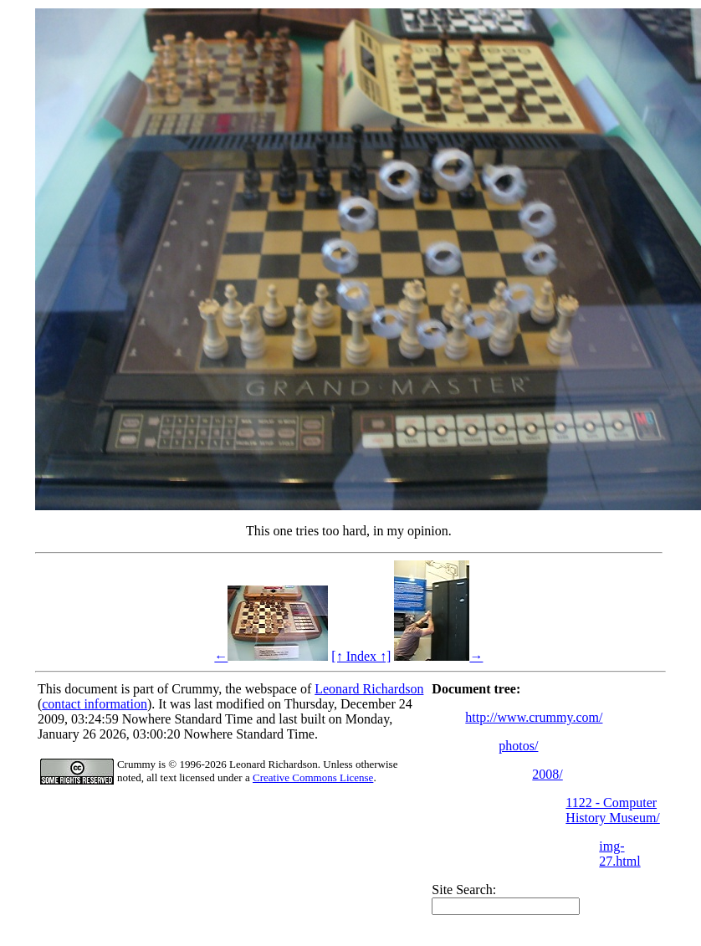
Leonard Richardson (369, 689)
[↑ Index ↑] (361, 656)
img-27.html (619, 853)
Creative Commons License (313, 777)
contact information (94, 704)
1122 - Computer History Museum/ (612, 810)
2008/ (547, 774)
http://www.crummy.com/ (533, 717)
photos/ (518, 746)
